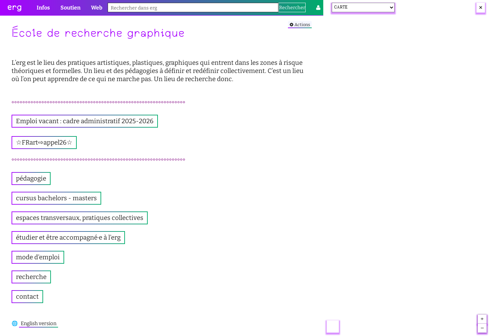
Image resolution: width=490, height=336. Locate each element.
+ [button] (482, 319)
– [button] (482, 328)
